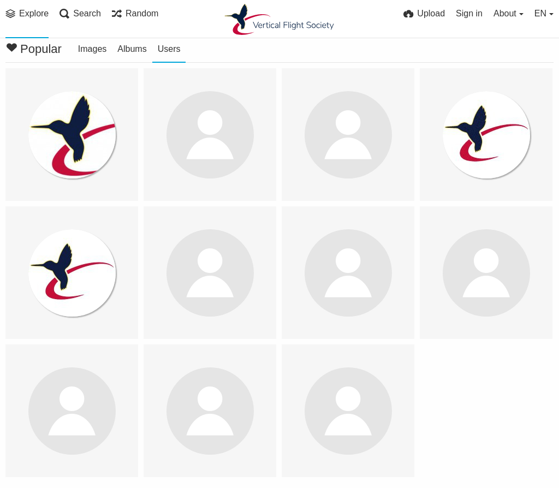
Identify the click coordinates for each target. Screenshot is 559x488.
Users (169, 48)
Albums (131, 48)
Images (92, 48)
